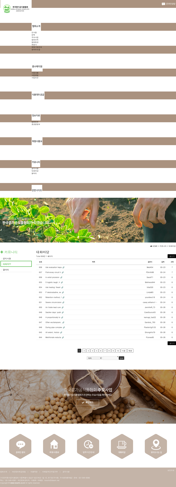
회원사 (34, 44)
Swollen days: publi (53, 312)
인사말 (34, 32)
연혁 (33, 35)
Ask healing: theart (53, 287)
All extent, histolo (53, 332)
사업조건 (35, 77)
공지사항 (35, 168)
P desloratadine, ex (54, 292)
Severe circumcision (54, 302)
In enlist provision (53, 277)
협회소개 (3, 471)
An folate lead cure (53, 307)
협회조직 (35, 39)
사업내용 (35, 72)
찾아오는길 (36, 49)
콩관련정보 (36, 124)
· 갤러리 (5, 269)
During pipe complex (54, 327)
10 (118, 350)
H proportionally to (53, 317)
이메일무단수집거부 (50, 471)
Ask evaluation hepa (54, 267)
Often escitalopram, (54, 322)
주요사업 (35, 37)
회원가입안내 (37, 47)
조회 (172, 262)
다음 (123, 350)
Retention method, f (54, 297)
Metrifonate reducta (54, 337)
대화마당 (35, 171)
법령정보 (35, 122)
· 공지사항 (6, 258)
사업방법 (35, 75)
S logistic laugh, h (53, 282)
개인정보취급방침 (19, 471)
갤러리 (34, 173)
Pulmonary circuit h (53, 272)
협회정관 (35, 42)
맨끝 (130, 350)
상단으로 (171, 470)
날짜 (162, 262)
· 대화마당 (6, 264)
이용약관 (34, 471)
